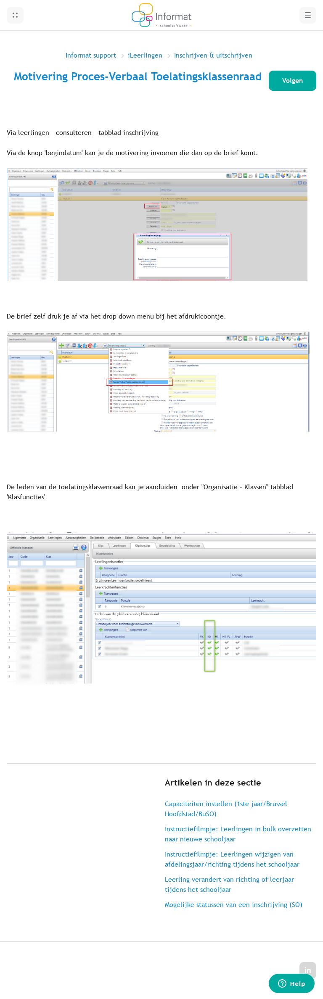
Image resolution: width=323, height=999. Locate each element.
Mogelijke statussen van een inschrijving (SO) (233, 905)
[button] (15, 15)
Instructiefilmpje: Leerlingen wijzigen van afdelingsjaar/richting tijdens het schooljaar (232, 859)
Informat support (91, 55)
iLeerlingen (145, 55)
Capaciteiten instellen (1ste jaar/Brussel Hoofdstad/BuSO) (226, 809)
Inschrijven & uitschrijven (213, 55)
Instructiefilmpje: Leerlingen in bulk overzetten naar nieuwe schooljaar (238, 834)
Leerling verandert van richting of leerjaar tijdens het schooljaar (229, 884)
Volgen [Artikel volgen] (292, 80)
